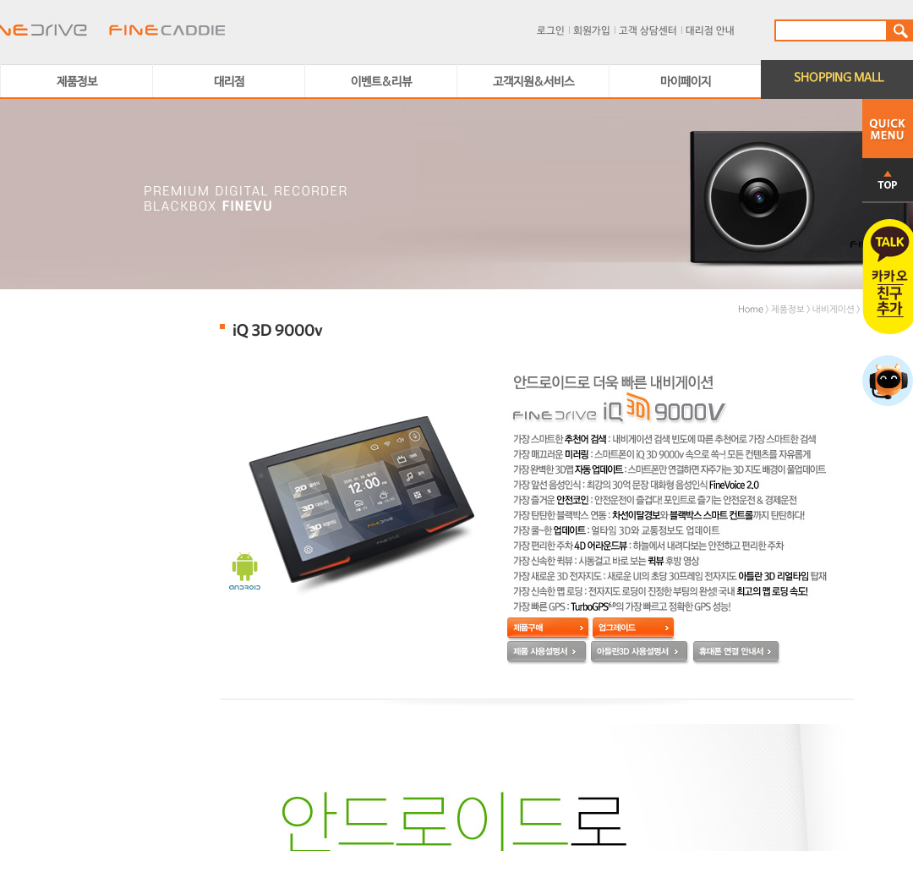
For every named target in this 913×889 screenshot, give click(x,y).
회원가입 (591, 31)
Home (750, 310)
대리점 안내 (710, 31)
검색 (899, 30)
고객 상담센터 (648, 31)
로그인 (551, 31)
